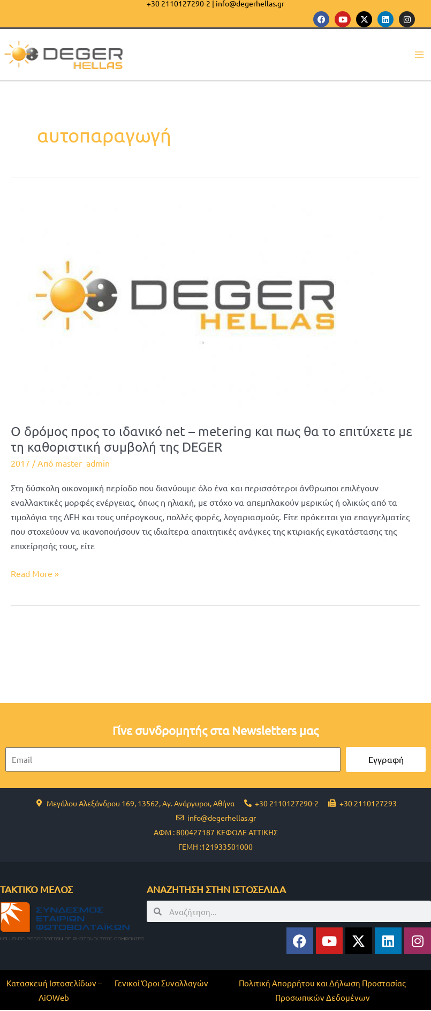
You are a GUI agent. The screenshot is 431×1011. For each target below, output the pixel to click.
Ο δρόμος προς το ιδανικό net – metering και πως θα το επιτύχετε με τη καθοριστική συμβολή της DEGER (211, 439)
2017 (20, 464)
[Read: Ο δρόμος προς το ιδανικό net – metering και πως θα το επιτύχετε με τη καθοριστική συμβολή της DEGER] (198, 304)
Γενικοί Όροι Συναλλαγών (161, 984)
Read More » (35, 573)
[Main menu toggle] (419, 55)
